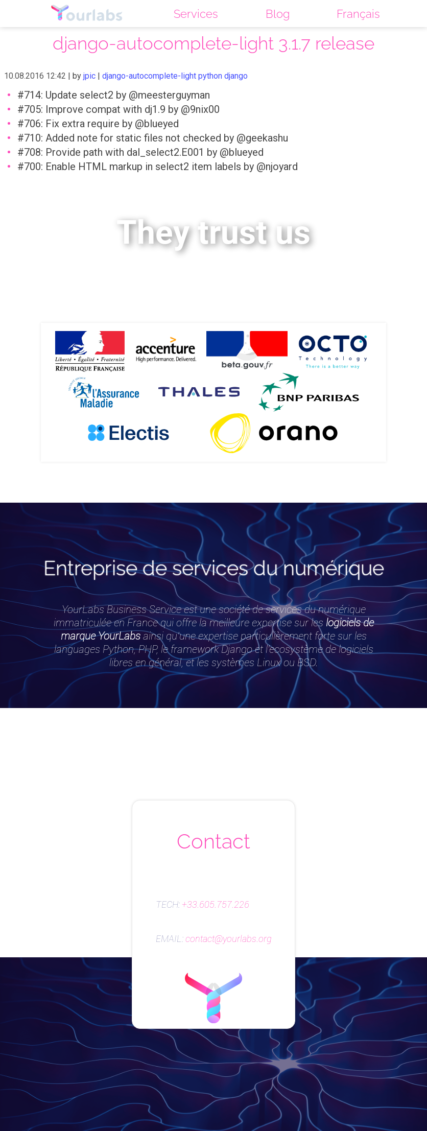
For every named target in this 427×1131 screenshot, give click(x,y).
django (236, 76)
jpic (89, 76)
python (210, 76)
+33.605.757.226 (215, 904)
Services (196, 14)
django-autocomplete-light (149, 76)
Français (358, 14)
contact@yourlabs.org (228, 939)
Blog (278, 14)
